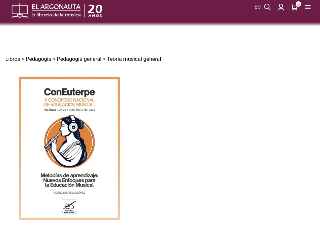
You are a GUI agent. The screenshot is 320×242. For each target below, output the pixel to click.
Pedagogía (38, 59)
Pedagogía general (79, 59)
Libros (12, 59)
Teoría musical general (134, 59)
